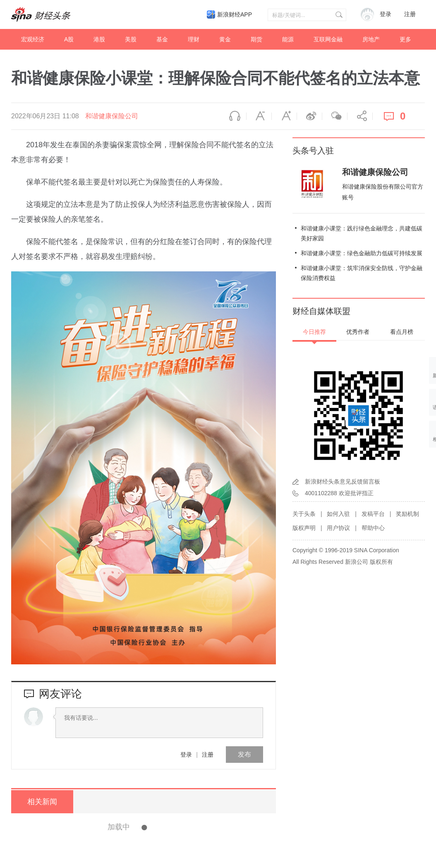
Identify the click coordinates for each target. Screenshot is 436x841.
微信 (334, 116)
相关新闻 (42, 802)
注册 (410, 14)
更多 (405, 39)
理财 (193, 39)
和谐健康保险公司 (111, 116)
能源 (288, 39)
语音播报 (233, 116)
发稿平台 (373, 513)
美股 (131, 39)
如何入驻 (338, 513)
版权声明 (304, 528)
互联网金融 (328, 39)
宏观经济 (32, 39)
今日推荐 (314, 331)
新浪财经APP (234, 14)
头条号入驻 (313, 150)
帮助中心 (373, 528)
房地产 (371, 39)
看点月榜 (401, 331)
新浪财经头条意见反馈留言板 (342, 481)
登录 (186, 754)
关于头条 (304, 513)
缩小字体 (259, 116)
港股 (99, 39)
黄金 (225, 39)
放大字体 (284, 116)
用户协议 (338, 528)
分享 (359, 116)
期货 (256, 39)
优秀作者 (357, 331)
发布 (244, 754)
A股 (69, 39)
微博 (309, 116)
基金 (162, 39)
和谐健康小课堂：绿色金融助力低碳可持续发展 (361, 253)
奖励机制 (407, 513)
